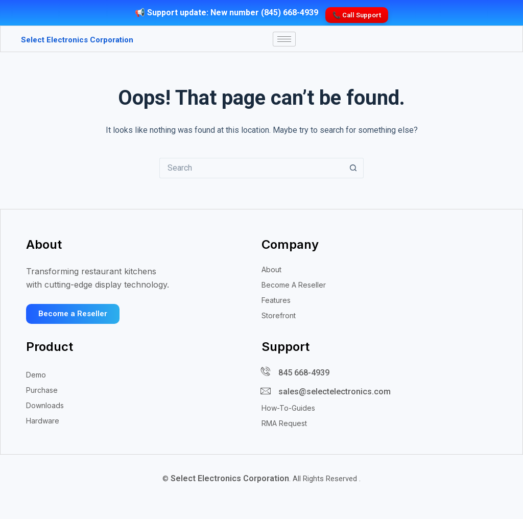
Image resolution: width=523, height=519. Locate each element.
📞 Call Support (356, 10)
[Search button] (353, 173)
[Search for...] (251, 173)
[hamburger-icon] (284, 39)
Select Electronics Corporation (63, 40)
